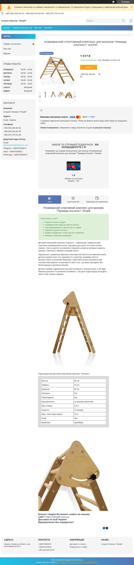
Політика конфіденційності (88, 562)
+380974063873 (44, 544)
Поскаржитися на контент (67, 562)
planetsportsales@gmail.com (15, 145)
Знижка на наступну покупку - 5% (73, 179)
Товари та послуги (21, 28)
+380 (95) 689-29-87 (46, 550)
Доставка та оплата (78, 544)
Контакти (48, 28)
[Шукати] (123, 20)
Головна (6, 28)
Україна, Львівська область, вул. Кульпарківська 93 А (17, 545)
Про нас (37, 28)
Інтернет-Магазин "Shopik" (112, 544)
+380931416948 (44, 547)
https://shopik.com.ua (57, 517)
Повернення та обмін (78, 547)
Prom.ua (80, 560)
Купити (89, 67)
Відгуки (6, 53)
